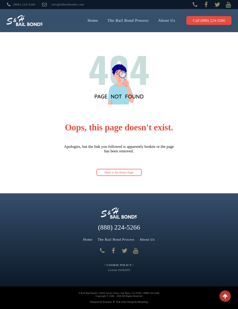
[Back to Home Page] (25, 20)
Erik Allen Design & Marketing (132, 301)
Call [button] (209, 20)
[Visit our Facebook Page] (206, 5)
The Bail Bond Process (128, 20)
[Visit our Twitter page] (217, 5)
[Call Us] (195, 5)
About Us (166, 20)
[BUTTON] (21, 4)
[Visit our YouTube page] (228, 5)
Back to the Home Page (119, 172)
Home (93, 20)
